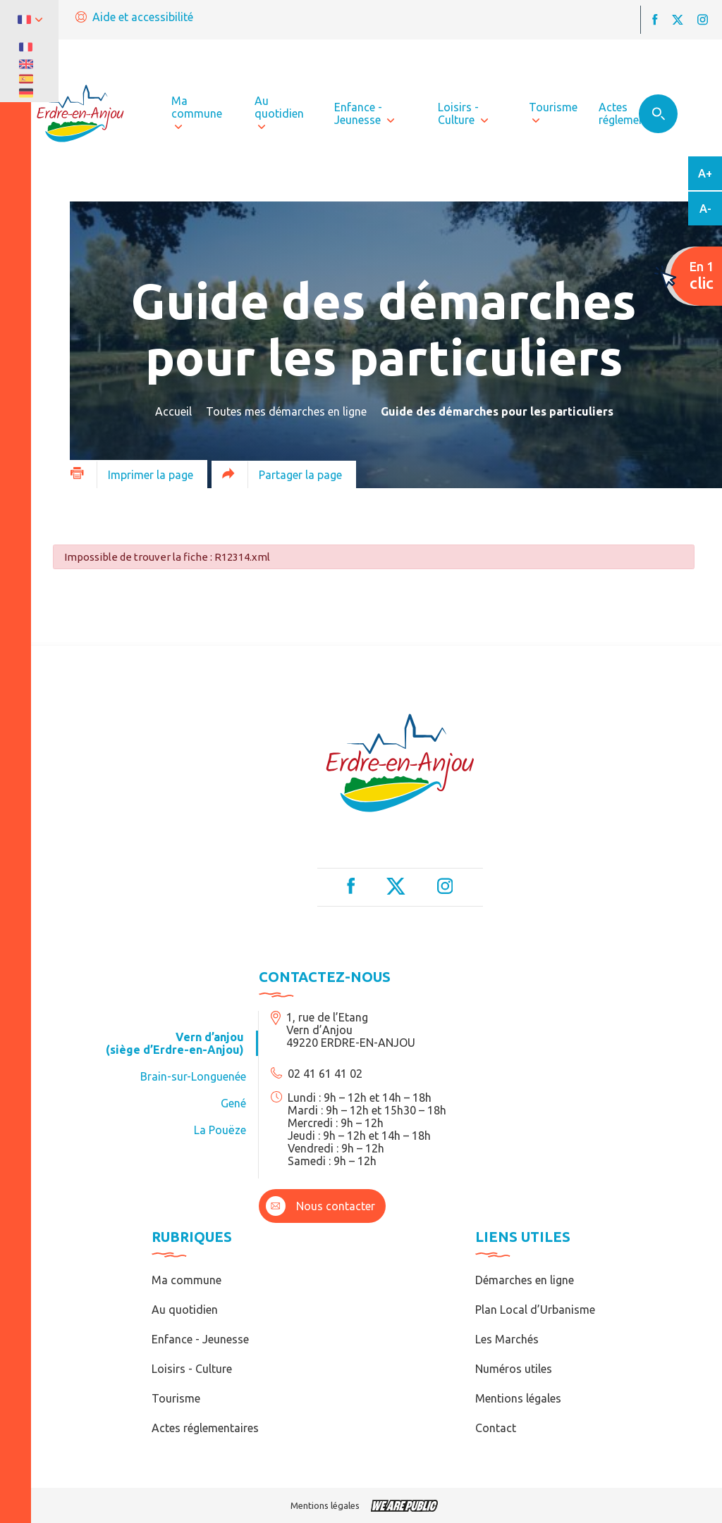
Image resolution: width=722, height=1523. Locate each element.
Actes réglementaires (205, 1428)
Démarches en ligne (524, 1280)
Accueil (173, 411)
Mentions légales (518, 1398)
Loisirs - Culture (192, 1368)
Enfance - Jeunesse (200, 1339)
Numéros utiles (513, 1368)
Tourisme (176, 1398)
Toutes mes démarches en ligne (286, 411)
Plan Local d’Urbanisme (535, 1309)
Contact (495, 1428)
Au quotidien (185, 1309)
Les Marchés (507, 1339)
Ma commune (186, 1280)
